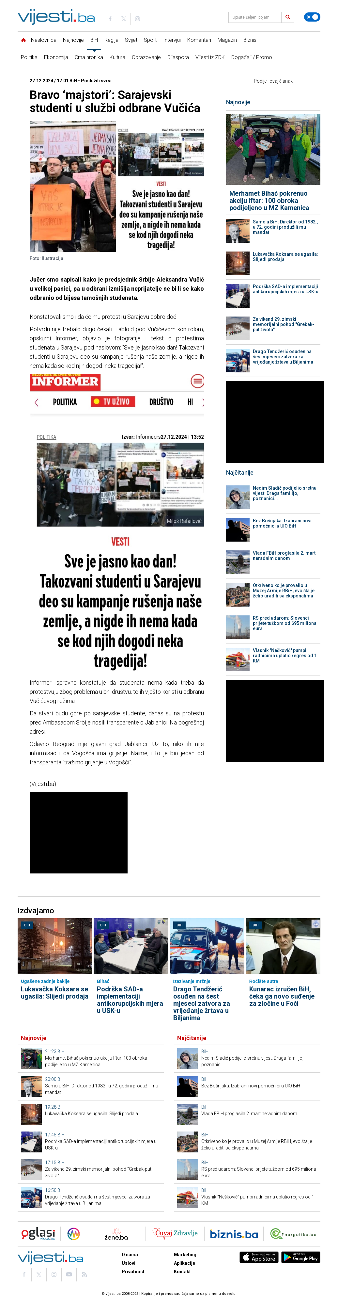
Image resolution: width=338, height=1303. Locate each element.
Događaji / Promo (251, 57)
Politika (29, 57)
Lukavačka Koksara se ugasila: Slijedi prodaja (285, 257)
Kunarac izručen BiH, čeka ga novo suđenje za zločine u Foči (282, 996)
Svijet (131, 40)
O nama (130, 1254)
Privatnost (133, 1271)
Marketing (185, 1254)
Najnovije (73, 40)
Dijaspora (178, 57)
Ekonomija (56, 57)
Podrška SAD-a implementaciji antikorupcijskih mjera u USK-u (285, 289)
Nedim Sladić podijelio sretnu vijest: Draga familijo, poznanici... (284, 493)
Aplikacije (184, 1263)
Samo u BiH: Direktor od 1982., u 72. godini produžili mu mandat (285, 227)
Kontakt (182, 1271)
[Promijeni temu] (312, 17)
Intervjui (172, 40)
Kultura (117, 57)
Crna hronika (89, 57)
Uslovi (128, 1263)
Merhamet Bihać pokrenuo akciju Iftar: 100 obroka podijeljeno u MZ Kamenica (269, 200)
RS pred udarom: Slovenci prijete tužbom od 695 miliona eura (284, 623)
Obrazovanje (146, 57)
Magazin (227, 40)
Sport (150, 40)
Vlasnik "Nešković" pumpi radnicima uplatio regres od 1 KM (285, 655)
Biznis (249, 40)
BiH (94, 40)
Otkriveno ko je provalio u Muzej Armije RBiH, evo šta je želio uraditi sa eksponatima (284, 590)
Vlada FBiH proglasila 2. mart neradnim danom (284, 555)
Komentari (199, 40)
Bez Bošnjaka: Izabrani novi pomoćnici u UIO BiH (282, 523)
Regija (111, 40)
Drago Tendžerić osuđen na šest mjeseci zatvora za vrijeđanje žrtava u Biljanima (283, 357)
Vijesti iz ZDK (210, 57)
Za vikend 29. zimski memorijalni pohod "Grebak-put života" (283, 324)
